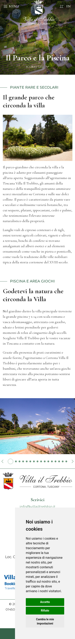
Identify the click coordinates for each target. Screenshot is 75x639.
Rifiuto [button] (45, 610)
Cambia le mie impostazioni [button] (45, 621)
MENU (11, 6)
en (68, 6)
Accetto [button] (45, 602)
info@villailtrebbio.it (37, 507)
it (61, 6)
